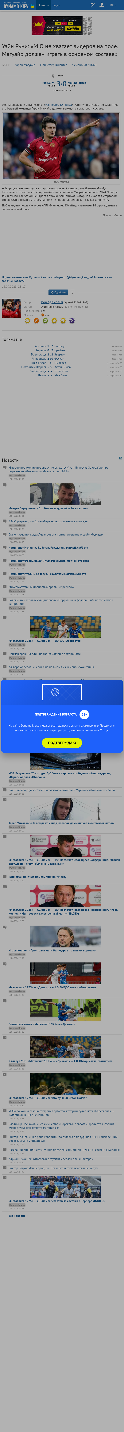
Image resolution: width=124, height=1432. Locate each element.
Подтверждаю (62, 743)
